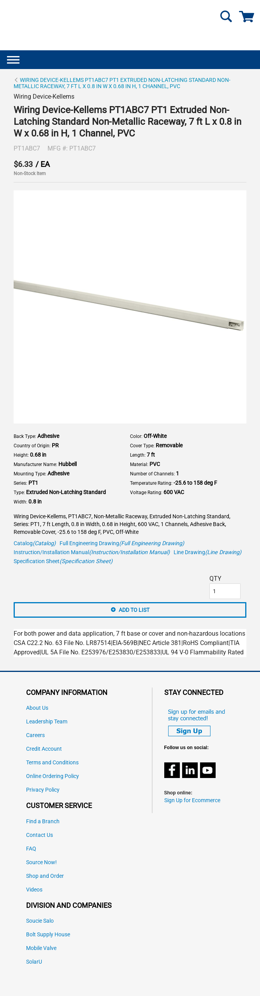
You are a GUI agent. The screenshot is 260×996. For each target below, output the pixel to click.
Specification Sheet (63, 561)
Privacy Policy (43, 790)
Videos (34, 890)
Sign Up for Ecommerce (192, 800)
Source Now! (41, 862)
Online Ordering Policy (52, 776)
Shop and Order (45, 876)
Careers (35, 735)
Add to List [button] (134, 610)
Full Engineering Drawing (122, 543)
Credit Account (44, 749)
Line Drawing (207, 552)
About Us (37, 708)
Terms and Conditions (52, 763)
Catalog (35, 543)
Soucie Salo (40, 921)
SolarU (34, 962)
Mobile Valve (41, 948)
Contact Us (39, 835)
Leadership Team (46, 722)
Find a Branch (43, 821)
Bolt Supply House (48, 935)
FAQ (31, 849)
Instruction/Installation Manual (92, 552)
